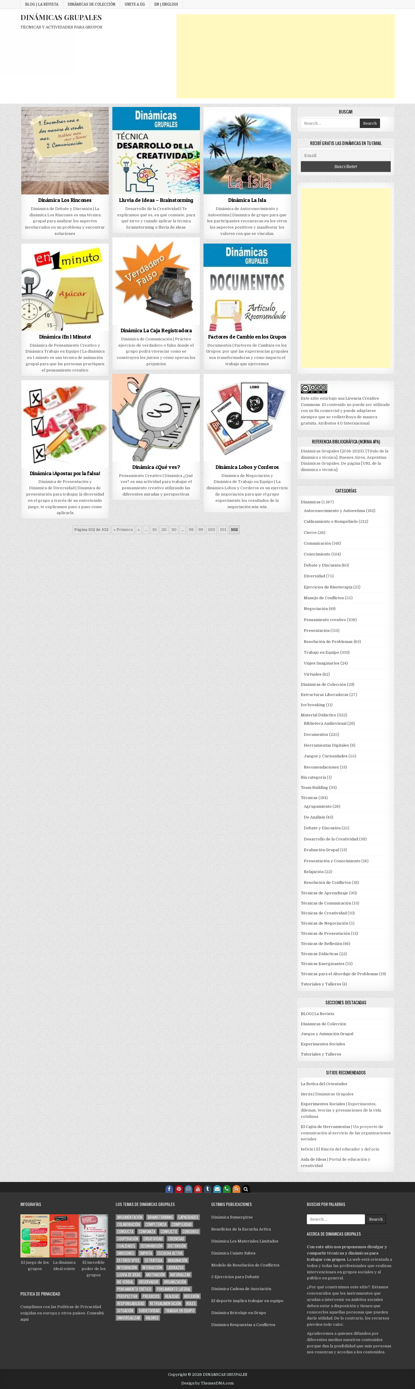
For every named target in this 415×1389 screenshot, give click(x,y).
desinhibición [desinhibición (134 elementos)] (151, 1246)
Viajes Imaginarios (321, 663)
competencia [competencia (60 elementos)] (155, 1224)
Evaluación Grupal (321, 850)
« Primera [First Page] (123, 529)
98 (191, 529)
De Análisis (314, 817)
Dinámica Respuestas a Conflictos (243, 1324)
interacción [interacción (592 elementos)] (152, 1267)
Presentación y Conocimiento (332, 861)
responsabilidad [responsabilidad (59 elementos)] (130, 1303)
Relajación (314, 871)
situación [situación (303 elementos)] (125, 1310)
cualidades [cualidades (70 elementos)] (126, 1246)
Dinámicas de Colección (91, 4)
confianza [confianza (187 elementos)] (147, 1231)
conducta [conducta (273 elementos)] (125, 1231)
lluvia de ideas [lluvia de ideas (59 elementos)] (129, 1275)
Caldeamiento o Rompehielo (331, 521)
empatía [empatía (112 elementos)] (146, 1253)
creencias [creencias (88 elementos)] (176, 1239)
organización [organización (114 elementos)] (175, 1282)
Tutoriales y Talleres (321, 984)
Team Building (314, 787)
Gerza (307, 1094)
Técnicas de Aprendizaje (324, 893)
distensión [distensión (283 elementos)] (177, 1246)
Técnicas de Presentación (325, 933)
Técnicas (309, 797)
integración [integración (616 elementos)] (127, 1267)
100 (211, 529)
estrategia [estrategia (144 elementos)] (153, 1260)
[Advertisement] (285, 56)
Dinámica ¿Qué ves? (156, 467)
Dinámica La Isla (247, 200)
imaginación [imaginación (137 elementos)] (177, 1260)
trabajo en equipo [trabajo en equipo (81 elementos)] (179, 1310)
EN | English (166, 4)
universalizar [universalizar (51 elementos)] (128, 1318)
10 (154, 529)
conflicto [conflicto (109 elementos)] (169, 1231)
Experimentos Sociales (323, 1044)
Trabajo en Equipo (321, 652)
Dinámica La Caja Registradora (156, 330)
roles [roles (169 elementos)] (191, 1303)
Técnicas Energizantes (323, 963)
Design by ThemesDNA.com (207, 1383)
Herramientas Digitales (326, 745)
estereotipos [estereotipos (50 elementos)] (128, 1260)
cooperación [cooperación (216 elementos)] (127, 1239)
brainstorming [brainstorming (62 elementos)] (160, 1217)
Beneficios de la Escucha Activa (241, 1229)
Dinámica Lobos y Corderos (247, 467)
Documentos (316, 734)
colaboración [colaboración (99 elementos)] (128, 1224)
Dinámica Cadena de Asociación (241, 1289)
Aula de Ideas (313, 1159)
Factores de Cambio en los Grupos (247, 336)
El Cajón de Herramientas (325, 1126)
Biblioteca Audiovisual (325, 723)
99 (200, 529)
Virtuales (313, 674)
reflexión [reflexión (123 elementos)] (191, 1296)
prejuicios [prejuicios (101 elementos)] (151, 1296)
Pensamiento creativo (325, 619)
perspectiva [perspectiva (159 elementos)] (127, 1296)
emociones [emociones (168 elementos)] (125, 1253)
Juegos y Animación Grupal (327, 1034)
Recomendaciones (321, 767)
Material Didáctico (318, 715)
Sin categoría (313, 777)
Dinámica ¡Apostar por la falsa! (65, 473)
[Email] (346, 155)
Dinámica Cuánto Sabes (233, 1253)
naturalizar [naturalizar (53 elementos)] (180, 1275)
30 (173, 529)
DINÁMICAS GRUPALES (61, 17)
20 (164, 529)
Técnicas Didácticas (319, 954)
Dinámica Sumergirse (232, 1217)
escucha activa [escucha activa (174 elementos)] (169, 1253)
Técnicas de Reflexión (321, 943)
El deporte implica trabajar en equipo (247, 1301)
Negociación (316, 608)
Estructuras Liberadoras (324, 694)
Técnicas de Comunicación (326, 903)
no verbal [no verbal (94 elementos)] (125, 1282)
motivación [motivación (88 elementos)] (155, 1275)
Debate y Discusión (322, 565)
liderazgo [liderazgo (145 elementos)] (175, 1267)
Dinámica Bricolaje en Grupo (238, 1313)
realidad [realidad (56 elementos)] (172, 1296)
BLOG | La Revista (41, 4)
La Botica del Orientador (324, 1084)
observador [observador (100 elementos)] (149, 1282)
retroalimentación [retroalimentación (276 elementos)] (165, 1303)
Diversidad (314, 576)
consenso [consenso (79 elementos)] (190, 1231)
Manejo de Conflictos (324, 598)
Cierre (310, 532)
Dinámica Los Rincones (65, 200)
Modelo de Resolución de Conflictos (245, 1265)
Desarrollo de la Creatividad (331, 839)
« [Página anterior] (139, 529)
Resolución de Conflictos (327, 882)
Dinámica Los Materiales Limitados (244, 1241)
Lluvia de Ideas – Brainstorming (156, 200)
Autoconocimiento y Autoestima (334, 510)
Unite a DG (135, 4)
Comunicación (317, 543)
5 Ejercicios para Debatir (235, 1277)
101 (223, 529)
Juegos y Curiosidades (326, 756)
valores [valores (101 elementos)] (152, 1318)
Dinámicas (311, 502)
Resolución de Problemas (328, 641)
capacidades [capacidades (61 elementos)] (188, 1217)
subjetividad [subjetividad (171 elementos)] (149, 1310)
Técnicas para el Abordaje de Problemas (339, 974)
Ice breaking (313, 705)
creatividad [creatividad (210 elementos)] (153, 1239)
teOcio (307, 1149)
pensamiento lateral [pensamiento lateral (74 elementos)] (174, 1289)
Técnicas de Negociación (324, 923)
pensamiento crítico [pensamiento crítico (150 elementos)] (134, 1289)
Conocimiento (317, 554)
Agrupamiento (318, 806)
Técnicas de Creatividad (324, 913)
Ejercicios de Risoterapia (328, 587)
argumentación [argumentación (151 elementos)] (129, 1217)
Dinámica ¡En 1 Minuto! (65, 336)
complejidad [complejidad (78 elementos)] (182, 1224)
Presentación (317, 630)
